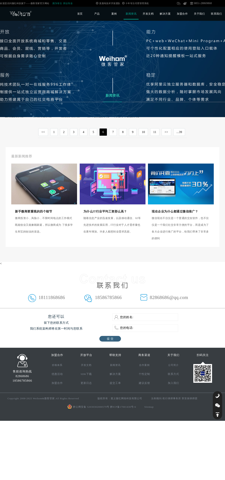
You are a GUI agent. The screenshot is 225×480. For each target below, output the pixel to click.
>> (166, 132)
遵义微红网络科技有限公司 (126, 398)
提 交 (110, 338)
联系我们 (216, 13)
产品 (97, 13)
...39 (179, 132)
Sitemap (149, 406)
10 (143, 132)
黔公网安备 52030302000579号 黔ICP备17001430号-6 (104, 406)
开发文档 (148, 13)
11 (154, 132)
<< (43, 132)
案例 (114, 13)
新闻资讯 (131, 13)
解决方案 (165, 13)
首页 (80, 13)
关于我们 (199, 13)
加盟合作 (182, 13)
